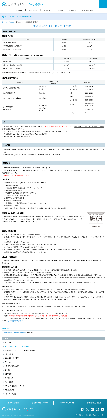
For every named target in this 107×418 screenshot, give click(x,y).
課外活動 (7, 370)
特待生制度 (8, 362)
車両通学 (68, 26)
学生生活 (47, 10)
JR (50, 26)
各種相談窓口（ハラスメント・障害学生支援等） (20, 350)
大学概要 (19, 10)
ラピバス (58, 26)
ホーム (5, 22)
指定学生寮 (8, 374)
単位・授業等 (9, 382)
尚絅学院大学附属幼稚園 (67, 403)
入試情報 (59, 10)
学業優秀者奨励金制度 (12, 366)
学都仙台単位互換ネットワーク (14, 386)
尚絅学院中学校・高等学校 (40, 403)
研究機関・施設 (87, 10)
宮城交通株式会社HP (16, 321)
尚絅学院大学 (22, 4)
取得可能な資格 (9, 378)
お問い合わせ (79, 415)
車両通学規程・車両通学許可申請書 (15, 333)
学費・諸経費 (9, 354)
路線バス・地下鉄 (40, 26)
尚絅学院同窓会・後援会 (93, 403)
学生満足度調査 (9, 390)
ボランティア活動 (10, 394)
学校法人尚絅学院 (13, 403)
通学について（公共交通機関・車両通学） (18, 346)
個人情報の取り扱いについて (94, 415)
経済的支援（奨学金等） (12, 358)
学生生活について (10, 342)
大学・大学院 (33, 10)
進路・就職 (72, 10)
